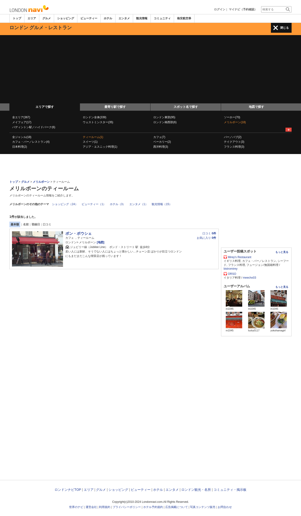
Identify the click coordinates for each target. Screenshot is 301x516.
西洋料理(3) (160, 146)
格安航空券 (184, 18)
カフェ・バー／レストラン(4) (31, 141)
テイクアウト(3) (234, 141)
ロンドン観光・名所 (196, 490)
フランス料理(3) (234, 146)
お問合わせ (225, 507)
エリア (32, 18)
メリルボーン (41, 181)
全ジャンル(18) (21, 137)
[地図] (100, 242)
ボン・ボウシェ (78, 234)
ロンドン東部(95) (164, 117)
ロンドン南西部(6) (165, 122)
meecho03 (249, 277)
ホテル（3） (118, 204)
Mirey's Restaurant (239, 257)
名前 (26, 224)
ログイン (219, 9)
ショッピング (65, 18)
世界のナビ (76, 507)
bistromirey (231, 268)
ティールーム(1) (93, 137)
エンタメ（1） (138, 204)
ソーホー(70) (232, 117)
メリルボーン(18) (235, 122)
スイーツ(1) (90, 141)
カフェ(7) (159, 137)
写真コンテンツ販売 (202, 507)
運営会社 (91, 507)
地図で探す (256, 107)
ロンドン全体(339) (94, 117)
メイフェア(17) (21, 122)
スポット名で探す (186, 107)
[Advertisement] (150, 68)
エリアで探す (45, 107)
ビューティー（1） (94, 204)
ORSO (232, 274)
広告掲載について (176, 507)
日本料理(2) (19, 146)
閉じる (284, 27)
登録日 (36, 224)
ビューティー (88, 18)
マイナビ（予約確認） (243, 9)
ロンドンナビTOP (68, 490)
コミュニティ (162, 18)
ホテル (108, 18)
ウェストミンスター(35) (98, 122)
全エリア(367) (21, 117)
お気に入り (206, 238)
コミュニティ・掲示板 (230, 490)
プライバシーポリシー (127, 507)
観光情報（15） (162, 204)
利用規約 (104, 507)
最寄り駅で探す (115, 107)
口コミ (47, 224)
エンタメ (124, 18)
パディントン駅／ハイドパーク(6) (33, 127)
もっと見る (281, 252)
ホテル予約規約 (153, 507)
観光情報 (141, 18)
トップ (17, 18)
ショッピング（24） (65, 204)
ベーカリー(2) (162, 141)
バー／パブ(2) (233, 137)
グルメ (46, 18)
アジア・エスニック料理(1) (100, 146)
